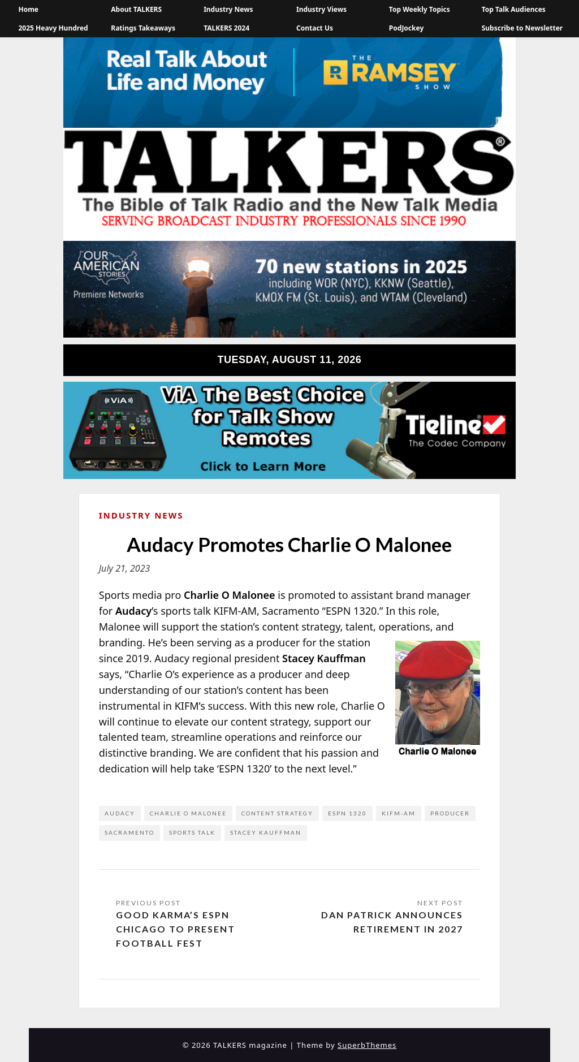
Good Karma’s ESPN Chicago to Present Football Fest (175, 928)
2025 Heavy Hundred (53, 28)
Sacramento (129, 832)
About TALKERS (136, 9)
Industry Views (321, 9)
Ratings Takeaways (143, 28)
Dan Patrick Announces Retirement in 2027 (392, 921)
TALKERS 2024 (226, 28)
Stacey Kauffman (265, 832)
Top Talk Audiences (514, 9)
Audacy (120, 813)
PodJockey (406, 28)
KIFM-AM (399, 813)
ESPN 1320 (347, 813)
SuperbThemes (367, 1045)
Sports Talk (192, 832)
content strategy (277, 813)
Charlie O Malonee (188, 813)
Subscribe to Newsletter (522, 28)
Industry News (228, 9)
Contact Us (314, 28)
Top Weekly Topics (419, 9)
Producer (450, 813)
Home (28, 9)
